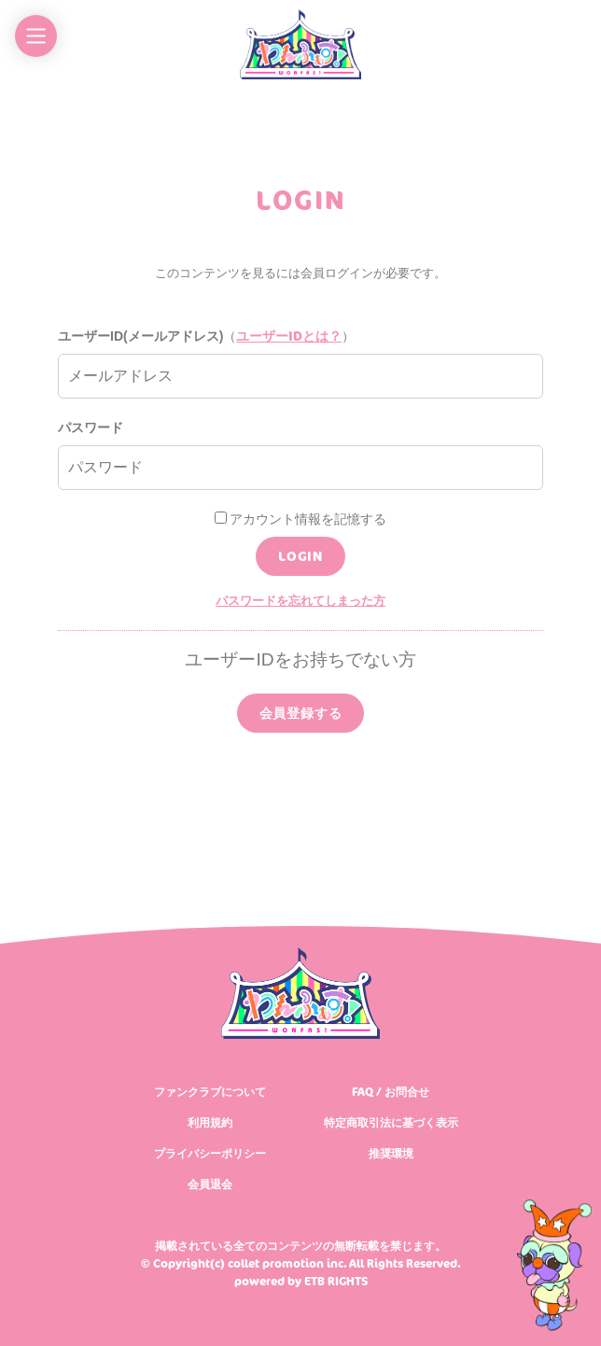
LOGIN (300, 556)
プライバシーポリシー (210, 1153)
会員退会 (210, 1184)
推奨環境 (391, 1153)
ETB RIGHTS (336, 1281)
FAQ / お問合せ (390, 1092)
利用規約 (210, 1122)
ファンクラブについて (210, 1092)
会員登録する (300, 713)
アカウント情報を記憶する (301, 519)
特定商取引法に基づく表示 (391, 1122)
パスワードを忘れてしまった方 (300, 600)
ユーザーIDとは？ (289, 335)
